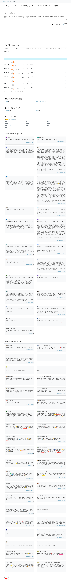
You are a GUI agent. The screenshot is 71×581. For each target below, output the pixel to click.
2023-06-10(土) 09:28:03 (29, 501)
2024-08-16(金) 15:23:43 (29, 302)
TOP (1, 1)
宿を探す (6, 101)
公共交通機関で (7, 110)
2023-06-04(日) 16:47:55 (61, 569)
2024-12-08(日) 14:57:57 (29, 230)
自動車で (37, 110)
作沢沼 (8, 121)
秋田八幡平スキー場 (11, 123)
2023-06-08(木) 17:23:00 (29, 525)
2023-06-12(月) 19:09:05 (29, 465)
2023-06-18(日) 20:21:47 (61, 350)
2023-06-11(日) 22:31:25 (61, 477)
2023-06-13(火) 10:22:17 (29, 453)
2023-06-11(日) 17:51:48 (29, 490)
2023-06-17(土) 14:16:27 (61, 372)
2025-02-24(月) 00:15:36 (61, 172)
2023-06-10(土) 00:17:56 (61, 500)
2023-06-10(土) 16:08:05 (61, 488)
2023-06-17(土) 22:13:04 (29, 372)
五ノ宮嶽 (28, 121)
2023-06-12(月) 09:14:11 (29, 478)
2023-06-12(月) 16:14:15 (61, 466)
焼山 (49, 121)
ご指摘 (63, 24)
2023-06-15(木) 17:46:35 (29, 404)
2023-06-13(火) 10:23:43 (61, 441)
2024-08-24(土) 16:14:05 (29, 286)
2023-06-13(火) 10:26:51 (29, 442)
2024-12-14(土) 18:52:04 (61, 215)
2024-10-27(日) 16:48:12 (61, 253)
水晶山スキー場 (32, 123)
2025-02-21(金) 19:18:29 (61, 203)
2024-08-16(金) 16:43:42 (61, 279)
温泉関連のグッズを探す (40, 101)
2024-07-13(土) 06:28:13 (61, 314)
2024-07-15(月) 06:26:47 (61, 297)
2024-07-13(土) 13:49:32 (29, 313)
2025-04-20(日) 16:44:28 (29, 142)
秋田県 (4, 1)
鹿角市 (8, 1)
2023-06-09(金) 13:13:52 (29, 513)
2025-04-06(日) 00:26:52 (61, 141)
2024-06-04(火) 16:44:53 (29, 333)
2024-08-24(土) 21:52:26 (61, 271)
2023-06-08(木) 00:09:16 (61, 525)
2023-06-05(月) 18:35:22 (29, 547)
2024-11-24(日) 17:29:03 (29, 254)
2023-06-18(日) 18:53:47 (29, 362)
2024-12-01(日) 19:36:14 (61, 240)
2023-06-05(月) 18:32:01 (61, 547)
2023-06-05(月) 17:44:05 (29, 556)
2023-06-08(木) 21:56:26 (61, 511)
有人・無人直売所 (12, 119)
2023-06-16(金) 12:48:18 (61, 393)
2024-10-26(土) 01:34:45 (29, 264)
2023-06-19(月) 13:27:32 (29, 349)
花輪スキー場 (52, 123)
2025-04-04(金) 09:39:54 (29, 155)
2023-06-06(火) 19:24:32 (61, 537)
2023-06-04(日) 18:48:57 (29, 569)
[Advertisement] (35, 33)
